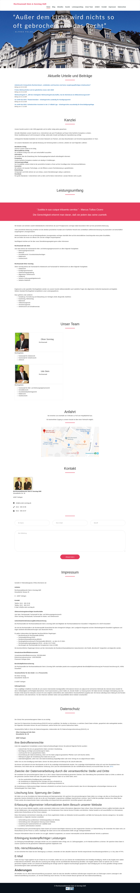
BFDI (111, 766)
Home (48, 7)
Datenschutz (122, 7)
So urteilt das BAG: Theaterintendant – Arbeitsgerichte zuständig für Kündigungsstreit (42, 99)
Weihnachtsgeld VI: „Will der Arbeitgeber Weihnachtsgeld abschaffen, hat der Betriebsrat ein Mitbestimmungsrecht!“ (52, 95)
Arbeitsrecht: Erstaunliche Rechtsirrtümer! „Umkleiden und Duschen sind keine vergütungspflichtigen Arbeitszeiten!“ (53, 85)
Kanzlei (67, 7)
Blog (53, 7)
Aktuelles (60, 7)
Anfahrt (97, 7)
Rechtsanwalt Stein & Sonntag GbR (30, 4)
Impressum (112, 7)
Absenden (70, 557)
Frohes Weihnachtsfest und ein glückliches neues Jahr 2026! (34, 90)
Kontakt (104, 7)
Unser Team (89, 7)
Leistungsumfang (77, 7)
